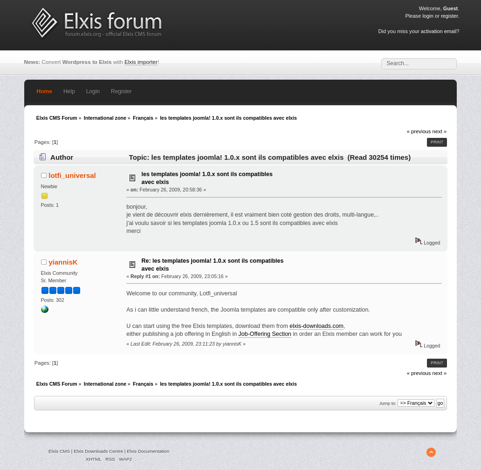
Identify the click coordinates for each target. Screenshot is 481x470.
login (427, 16)
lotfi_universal (72, 175)
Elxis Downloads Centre (98, 451)
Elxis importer (141, 62)
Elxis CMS (59, 451)
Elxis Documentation (148, 451)
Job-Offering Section (265, 334)
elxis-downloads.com (316, 326)
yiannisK (62, 262)
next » (440, 131)
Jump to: (388, 403)
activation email (438, 31)
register (449, 16)
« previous (419, 131)
